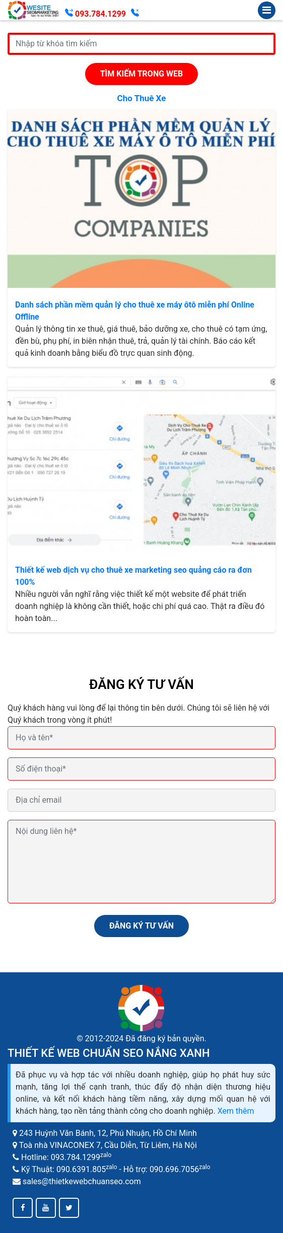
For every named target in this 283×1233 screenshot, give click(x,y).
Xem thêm (236, 1111)
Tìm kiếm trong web (141, 74)
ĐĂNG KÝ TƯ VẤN (141, 926)
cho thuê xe (141, 98)
